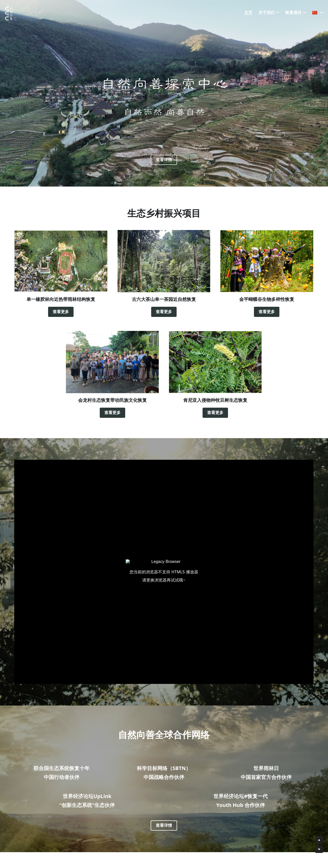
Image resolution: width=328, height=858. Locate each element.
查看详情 (164, 159)
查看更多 (61, 311)
